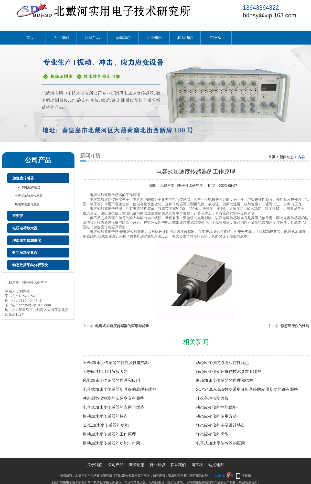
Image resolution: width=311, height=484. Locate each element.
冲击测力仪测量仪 (26, 240)
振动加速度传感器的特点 (105, 416)
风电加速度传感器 (27, 204)
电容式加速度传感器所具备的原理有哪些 (119, 389)
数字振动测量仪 (24, 253)
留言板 (216, 37)
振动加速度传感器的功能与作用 (111, 443)
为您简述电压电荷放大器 (105, 371)
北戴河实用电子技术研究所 (181, 186)
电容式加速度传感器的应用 (220, 443)
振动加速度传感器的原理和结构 (224, 380)
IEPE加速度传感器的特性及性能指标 (116, 362)
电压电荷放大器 (24, 228)
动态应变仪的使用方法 (216, 416)
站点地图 (216, 465)
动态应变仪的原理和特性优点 (222, 362)
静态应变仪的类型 (212, 434)
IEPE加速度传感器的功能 (106, 425)
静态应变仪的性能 (295, 326)
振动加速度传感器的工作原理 (109, 434)
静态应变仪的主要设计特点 (220, 425)
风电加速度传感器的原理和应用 (111, 380)
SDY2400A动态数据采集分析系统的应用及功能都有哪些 (247, 389)
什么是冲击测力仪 (212, 398)
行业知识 (154, 37)
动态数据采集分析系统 (30, 265)
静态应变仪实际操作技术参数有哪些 (228, 371)
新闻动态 (123, 37)
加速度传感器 (23, 178)
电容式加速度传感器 (28, 196)
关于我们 (61, 37)
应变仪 (17, 216)
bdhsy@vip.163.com (269, 15)
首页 (30, 37)
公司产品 (92, 37)
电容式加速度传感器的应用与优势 (122, 326)
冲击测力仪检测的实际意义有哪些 (113, 398)
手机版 (246, 475)
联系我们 (185, 37)
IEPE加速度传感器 (27, 187)
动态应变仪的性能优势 (216, 407)
